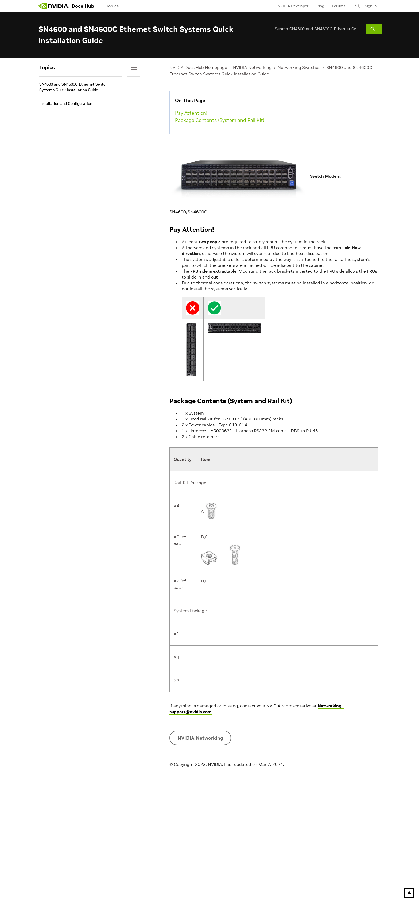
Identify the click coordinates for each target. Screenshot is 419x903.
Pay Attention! (191, 113)
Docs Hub (83, 6)
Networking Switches (299, 67)
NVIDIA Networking (252, 67)
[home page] (53, 6)
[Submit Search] (374, 29)
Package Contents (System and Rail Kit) (219, 120)
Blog (320, 5)
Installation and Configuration (65, 103)
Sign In (371, 5)
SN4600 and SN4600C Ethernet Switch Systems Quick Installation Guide (73, 87)
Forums (338, 5)
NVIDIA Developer (293, 5)
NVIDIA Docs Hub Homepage (198, 67)
